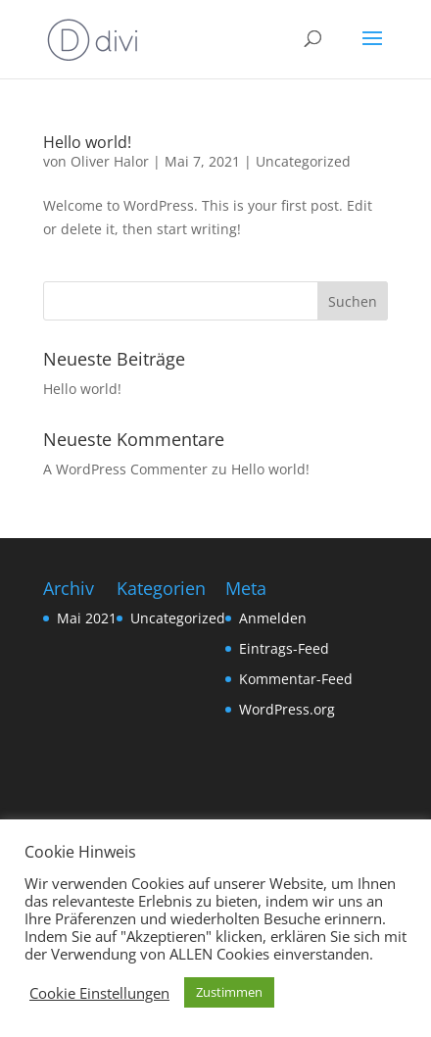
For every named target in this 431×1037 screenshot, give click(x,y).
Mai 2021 (87, 618)
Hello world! (87, 142)
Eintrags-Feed (284, 648)
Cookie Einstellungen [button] (99, 993)
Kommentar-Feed (296, 678)
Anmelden (273, 618)
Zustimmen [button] (229, 992)
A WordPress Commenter (125, 469)
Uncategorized (303, 161)
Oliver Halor (110, 161)
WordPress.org (287, 709)
